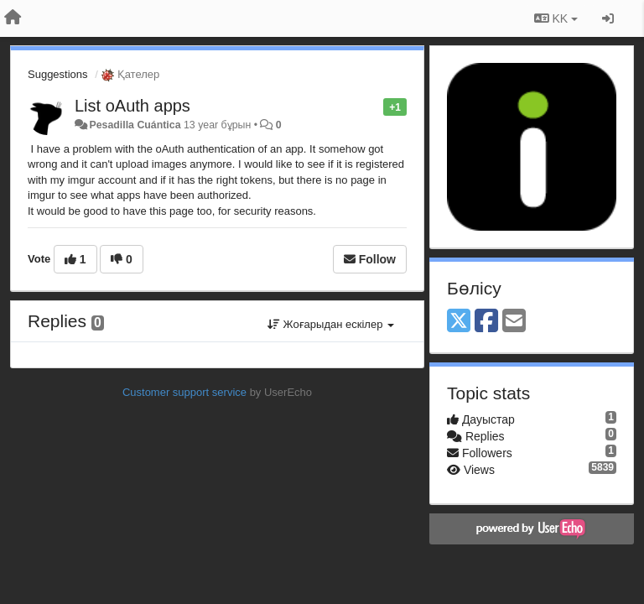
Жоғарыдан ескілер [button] (330, 324)
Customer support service (184, 392)
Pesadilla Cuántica (134, 125)
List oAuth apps (132, 105)
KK (556, 18)
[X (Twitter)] (458, 321)
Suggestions (58, 74)
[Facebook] (486, 321)
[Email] (514, 321)
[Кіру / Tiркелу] (608, 18)
